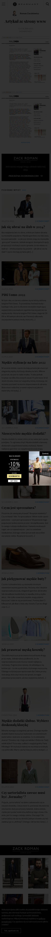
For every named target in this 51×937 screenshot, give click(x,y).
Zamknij (45, 453)
